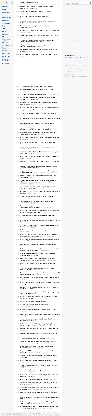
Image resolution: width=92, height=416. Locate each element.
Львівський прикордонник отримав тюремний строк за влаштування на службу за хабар (37, 206)
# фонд (75, 59)
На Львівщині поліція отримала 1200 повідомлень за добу (38, 54)
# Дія (71, 59)
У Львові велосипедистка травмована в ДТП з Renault (37, 215)
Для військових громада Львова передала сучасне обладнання (40, 118)
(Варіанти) (40, 46)
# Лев (66, 57)
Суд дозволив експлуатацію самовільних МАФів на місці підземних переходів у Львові (37, 98)
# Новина (67, 59)
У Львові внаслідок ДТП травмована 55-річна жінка (36, 304)
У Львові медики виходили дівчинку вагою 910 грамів (36, 196)
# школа (73, 61)
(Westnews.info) (31, 27)
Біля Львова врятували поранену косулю (33, 301)
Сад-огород (6, 56)
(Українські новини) (52, 260)
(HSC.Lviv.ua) (28, 51)
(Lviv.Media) (47, 42)
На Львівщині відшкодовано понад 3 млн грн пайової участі (39, 360)
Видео (4, 48)
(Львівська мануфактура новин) (32, 22)
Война (4, 9)
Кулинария (6, 53)
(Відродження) (24, 18)
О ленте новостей (84, 65)
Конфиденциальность (70, 69)
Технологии (6, 23)
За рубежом (6, 39)
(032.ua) (22, 110)
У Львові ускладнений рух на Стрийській (32, 338)
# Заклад (80, 59)
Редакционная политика (83, 69)
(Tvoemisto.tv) (32, 37)
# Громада (75, 57)
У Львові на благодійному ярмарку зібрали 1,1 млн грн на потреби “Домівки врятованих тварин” (38, 40)
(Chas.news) (38, 274)
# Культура (85, 57)
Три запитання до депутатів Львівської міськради (35, 11)
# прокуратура (79, 61)
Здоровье (5, 34)
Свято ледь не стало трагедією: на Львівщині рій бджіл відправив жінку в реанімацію (37, 254)
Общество (5, 20)
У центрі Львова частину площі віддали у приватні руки (37, 201)
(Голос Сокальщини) (25, 32)
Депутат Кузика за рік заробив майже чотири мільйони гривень (40, 277)
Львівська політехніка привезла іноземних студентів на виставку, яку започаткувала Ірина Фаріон (37, 259)
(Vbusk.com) (23, 330)
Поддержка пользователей (71, 65)
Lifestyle (5, 50)
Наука (4, 26)
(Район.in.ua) (23, 91)
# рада (70, 57)
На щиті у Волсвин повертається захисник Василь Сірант (38, 309)
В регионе (5, 63)
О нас (66, 67)
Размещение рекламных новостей (73, 71)
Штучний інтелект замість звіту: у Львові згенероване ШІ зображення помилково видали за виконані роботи (38, 181)
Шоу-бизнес (6, 37)
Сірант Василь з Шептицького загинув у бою (34, 94)
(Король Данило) (40, 134)
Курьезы (5, 42)
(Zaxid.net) (41, 99)
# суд (80, 57)
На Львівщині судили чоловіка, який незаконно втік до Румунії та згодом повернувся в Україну (39, 211)
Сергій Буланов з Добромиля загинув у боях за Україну (37, 142)
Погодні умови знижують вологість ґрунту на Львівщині (37, 263)
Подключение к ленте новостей (77, 67)
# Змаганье (67, 61)
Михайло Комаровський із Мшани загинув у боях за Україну (39, 328)
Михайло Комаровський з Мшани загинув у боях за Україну (38, 333)
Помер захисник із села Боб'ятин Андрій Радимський (36, 89)
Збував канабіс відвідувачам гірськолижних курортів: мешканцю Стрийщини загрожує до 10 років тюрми (36, 128)
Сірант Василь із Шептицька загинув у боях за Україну (37, 123)
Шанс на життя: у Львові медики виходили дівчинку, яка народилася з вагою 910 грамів (37, 187)
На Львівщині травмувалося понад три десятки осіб (36, 230)
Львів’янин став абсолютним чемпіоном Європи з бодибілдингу (40, 314)
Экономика (6, 15)
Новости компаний (5, 59)
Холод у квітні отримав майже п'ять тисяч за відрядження (38, 113)
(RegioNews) (30, 284)
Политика (5, 12)
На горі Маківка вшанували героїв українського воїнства (37, 147)
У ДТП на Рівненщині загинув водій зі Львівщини (35, 86)
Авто (4, 28)
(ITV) (36, 8)
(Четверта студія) (24, 13)
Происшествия (7, 17)
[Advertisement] (38, 71)
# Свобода (86, 59)
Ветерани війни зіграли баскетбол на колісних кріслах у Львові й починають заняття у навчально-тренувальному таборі (40, 108)
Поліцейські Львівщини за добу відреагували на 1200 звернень (40, 30)
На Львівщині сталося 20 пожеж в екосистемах (35, 16)
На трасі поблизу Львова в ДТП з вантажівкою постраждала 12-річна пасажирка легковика (39, 407)
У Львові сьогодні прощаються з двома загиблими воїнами (38, 370)
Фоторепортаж (7, 45)
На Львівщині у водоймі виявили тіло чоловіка (34, 379)
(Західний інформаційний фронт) (47, 236)
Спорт (4, 31)
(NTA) (52, 86)
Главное (5, 6)
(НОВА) (26, 399)
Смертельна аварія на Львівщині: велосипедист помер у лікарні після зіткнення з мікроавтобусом (38, 342)
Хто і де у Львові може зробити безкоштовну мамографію (38, 244)
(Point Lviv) (49, 301)
